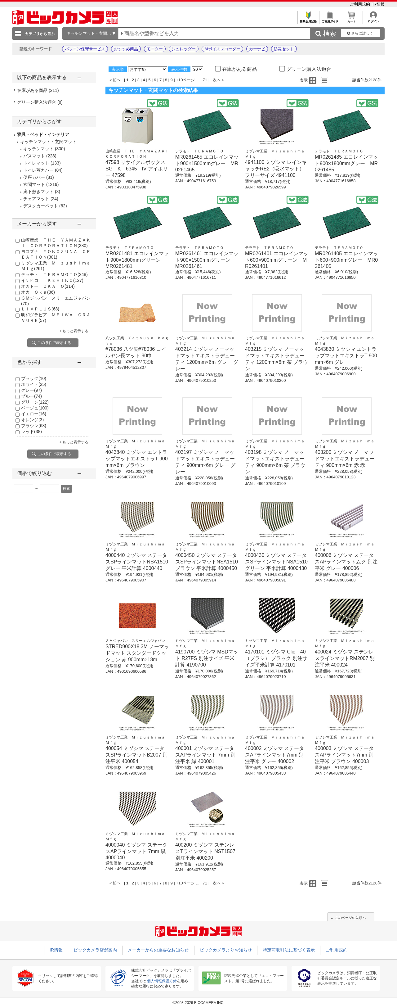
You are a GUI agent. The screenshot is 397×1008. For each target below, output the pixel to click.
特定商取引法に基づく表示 (289, 949)
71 (205, 80)
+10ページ (185, 80)
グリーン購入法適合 (40, 102)
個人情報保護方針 (162, 981)
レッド (31, 431)
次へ (217, 80)
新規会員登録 (308, 19)
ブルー (31, 396)
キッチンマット (38, 148)
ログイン (373, 19)
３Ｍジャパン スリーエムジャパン (135, 641)
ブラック (33, 378)
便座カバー (34, 177)
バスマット (34, 155)
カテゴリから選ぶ (40, 34)
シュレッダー (184, 49)
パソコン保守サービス (85, 49)
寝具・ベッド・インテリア (43, 134)
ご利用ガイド (330, 19)
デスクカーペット (40, 205)
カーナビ (257, 49)
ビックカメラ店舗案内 (95, 949)
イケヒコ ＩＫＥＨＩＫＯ (52, 280)
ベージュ (35, 407)
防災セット (284, 49)
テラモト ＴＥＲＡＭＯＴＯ (54, 274)
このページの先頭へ (350, 918)
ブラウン (33, 425)
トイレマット (36, 162)
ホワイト (33, 384)
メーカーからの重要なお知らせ (158, 949)
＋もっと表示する (73, 331)
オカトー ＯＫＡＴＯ (48, 286)
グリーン (35, 402)
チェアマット (36, 198)
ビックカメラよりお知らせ (226, 949)
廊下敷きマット (38, 191)
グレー (31, 390)
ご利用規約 (360, 4)
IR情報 (378, 4)
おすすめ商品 (126, 49)
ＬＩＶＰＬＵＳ (40, 308)
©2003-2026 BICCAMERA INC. (198, 1003)
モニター (155, 49)
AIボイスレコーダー (222, 49)
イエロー (33, 413)
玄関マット (34, 184)
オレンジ (32, 419)
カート (351, 19)
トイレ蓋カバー (38, 170)
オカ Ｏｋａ (38, 292)
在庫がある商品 (38, 90)
